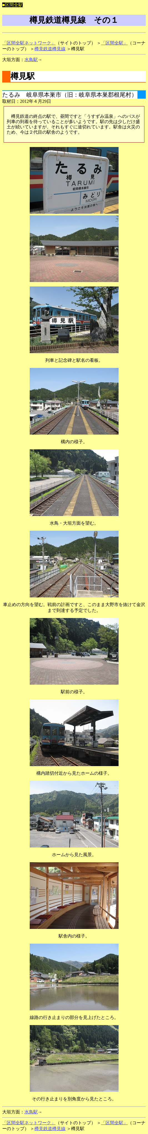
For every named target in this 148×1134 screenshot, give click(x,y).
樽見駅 (23, 76)
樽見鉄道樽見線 (50, 48)
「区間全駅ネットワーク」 (29, 43)
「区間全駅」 (114, 43)
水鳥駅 (31, 59)
